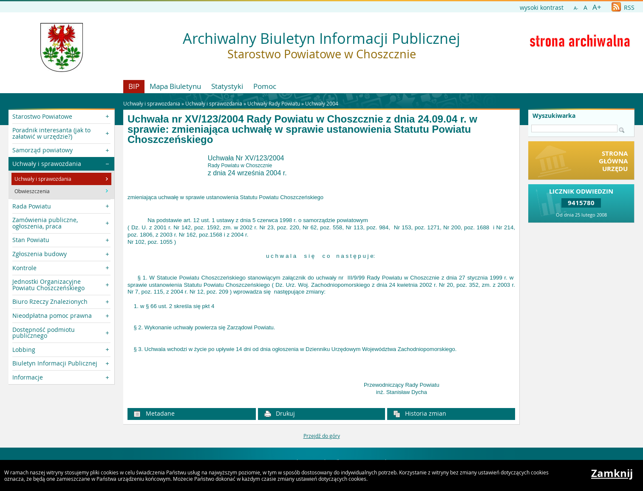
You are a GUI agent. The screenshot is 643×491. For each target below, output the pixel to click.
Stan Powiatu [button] (30, 240)
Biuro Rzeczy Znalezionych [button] (50, 301)
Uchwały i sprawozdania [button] (46, 164)
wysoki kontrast (542, 7)
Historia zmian (420, 413)
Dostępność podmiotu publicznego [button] (43, 332)
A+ (596, 7)
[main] (321, 275)
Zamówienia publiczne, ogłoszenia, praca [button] (45, 223)
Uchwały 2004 (321, 103)
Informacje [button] (27, 377)
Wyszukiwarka (554, 116)
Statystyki (227, 86)
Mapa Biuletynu (175, 86)
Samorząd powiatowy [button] (42, 150)
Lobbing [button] (23, 349)
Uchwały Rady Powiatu (273, 103)
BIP (133, 86)
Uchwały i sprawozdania (213, 103)
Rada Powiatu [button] (31, 206)
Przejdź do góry (321, 435)
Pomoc (264, 86)
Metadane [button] (154, 413)
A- (576, 8)
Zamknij (612, 473)
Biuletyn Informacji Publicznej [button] (54, 363)
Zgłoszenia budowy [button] (39, 254)
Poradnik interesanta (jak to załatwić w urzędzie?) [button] (51, 133)
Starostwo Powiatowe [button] (42, 116)
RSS (623, 7)
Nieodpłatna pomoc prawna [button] (52, 315)
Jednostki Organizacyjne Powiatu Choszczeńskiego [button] (48, 284)
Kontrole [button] (24, 268)
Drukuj (279, 413)
